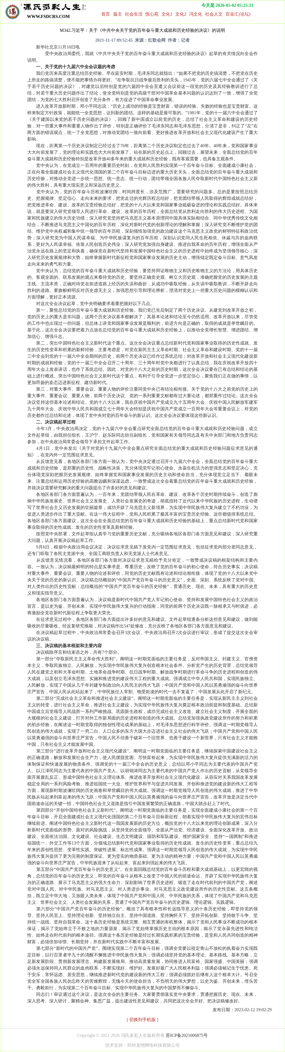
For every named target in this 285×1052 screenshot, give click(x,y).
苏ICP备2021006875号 (187, 1035)
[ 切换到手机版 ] (142, 1019)
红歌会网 (157, 40)
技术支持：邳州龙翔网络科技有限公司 (142, 1045)
